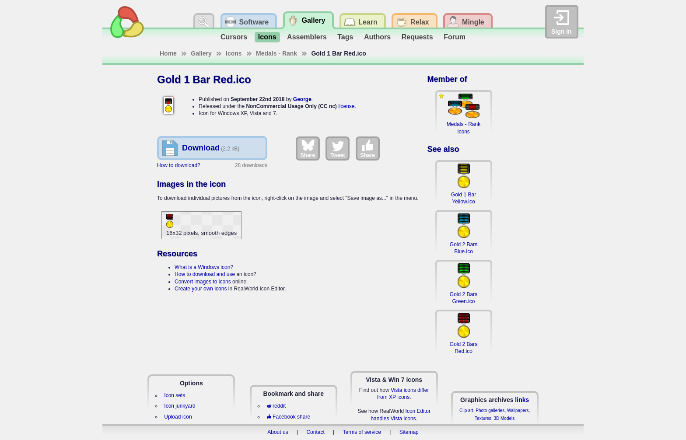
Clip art (466, 410)
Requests (417, 37)
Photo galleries (490, 410)
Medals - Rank (276, 53)
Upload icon (178, 417)
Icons (267, 37)
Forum (455, 37)
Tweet (337, 148)
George (302, 99)
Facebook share (288, 417)
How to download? (178, 165)
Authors (377, 37)
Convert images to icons (203, 282)
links (522, 399)
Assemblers (307, 37)
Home (168, 53)
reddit (276, 406)
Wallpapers (518, 410)
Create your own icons (201, 289)
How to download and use (205, 274)
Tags (345, 37)
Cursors (233, 37)
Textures (483, 418)
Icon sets (174, 395)
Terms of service (362, 432)
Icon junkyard (179, 406)
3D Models (504, 418)
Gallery (201, 53)
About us (277, 432)
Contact (315, 432)
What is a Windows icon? (204, 267)
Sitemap (409, 432)
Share (308, 148)
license (346, 106)
